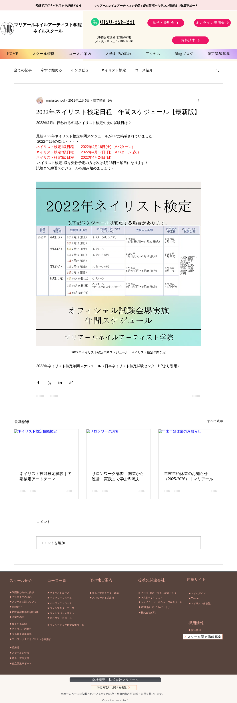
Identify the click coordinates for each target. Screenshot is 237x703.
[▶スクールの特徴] (25, 653)
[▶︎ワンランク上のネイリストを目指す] (31, 639)
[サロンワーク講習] (118, 447)
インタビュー (81, 70)
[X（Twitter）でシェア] (49, 382)
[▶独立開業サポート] (25, 663)
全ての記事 (23, 70)
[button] (217, 70)
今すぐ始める (51, 70)
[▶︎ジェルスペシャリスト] (65, 613)
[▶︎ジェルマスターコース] (65, 608)
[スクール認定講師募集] (203, 636)
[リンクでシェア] (71, 382)
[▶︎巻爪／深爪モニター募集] (117, 593)
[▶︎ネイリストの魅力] (25, 629)
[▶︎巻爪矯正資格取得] (25, 634)
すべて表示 (215, 421)
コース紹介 (144, 70)
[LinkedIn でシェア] (60, 382)
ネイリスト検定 (113, 70)
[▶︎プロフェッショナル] (69, 598)
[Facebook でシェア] (38, 382)
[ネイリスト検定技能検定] (46, 447)
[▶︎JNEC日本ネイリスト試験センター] (160, 593)
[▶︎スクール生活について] (25, 602)
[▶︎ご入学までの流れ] (25, 597)
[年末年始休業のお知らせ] (191, 447)
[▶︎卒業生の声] (25, 617)
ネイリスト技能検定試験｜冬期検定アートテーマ (46, 476)
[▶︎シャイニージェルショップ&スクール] (161, 602)
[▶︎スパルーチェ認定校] (115, 598)
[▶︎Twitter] (195, 599)
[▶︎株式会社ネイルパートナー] (160, 608)
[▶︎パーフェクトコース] (64, 603)
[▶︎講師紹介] (25, 607)
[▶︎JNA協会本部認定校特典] (25, 612)
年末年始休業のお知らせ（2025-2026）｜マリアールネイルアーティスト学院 (190, 476)
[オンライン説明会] (212, 23)
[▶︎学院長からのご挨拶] (25, 592)
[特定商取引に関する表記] (114, 687)
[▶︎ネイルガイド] (199, 594)
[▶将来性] (25, 647)
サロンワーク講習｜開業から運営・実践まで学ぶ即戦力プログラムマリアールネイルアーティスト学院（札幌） (118, 476)
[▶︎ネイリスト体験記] (203, 604)
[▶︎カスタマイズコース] (64, 618)
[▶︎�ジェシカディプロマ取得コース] (72, 625)
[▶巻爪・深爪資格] (25, 658)
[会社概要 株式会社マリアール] (115, 679)
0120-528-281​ (117, 22)
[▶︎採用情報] (207, 630)
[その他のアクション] (198, 100)
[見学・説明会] (165, 23)
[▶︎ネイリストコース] (62, 593)
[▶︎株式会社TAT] (154, 613)
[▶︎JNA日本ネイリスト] (158, 598)
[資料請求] (190, 40)
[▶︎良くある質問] (25, 624)
